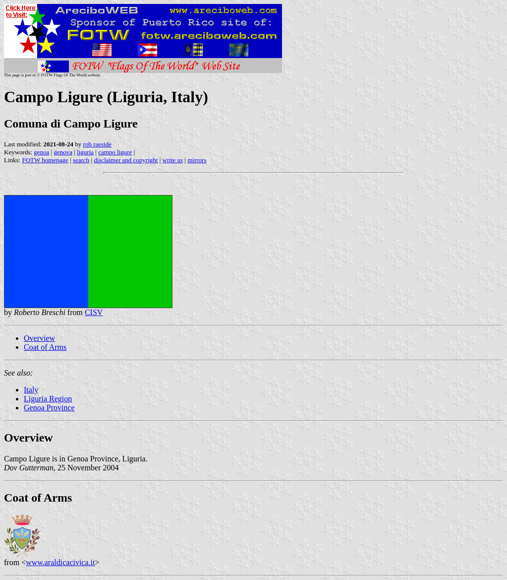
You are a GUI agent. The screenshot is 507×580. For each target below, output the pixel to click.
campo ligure (115, 152)
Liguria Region (48, 398)
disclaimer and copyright (126, 160)
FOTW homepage (45, 160)
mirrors (196, 160)
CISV (94, 312)
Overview (39, 338)
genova (63, 152)
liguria (85, 152)
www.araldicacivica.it (60, 562)
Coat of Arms (45, 347)
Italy (31, 390)
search (81, 160)
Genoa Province (49, 407)
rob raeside (97, 144)
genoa (41, 152)
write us (173, 160)
